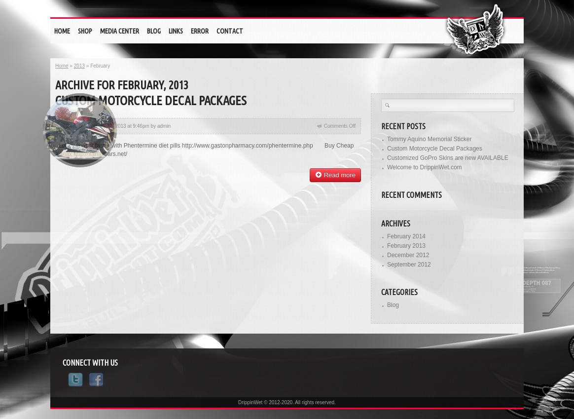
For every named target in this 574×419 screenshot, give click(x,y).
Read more (335, 175)
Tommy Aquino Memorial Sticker (429, 139)
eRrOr (200, 31)
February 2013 (406, 245)
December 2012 (408, 255)
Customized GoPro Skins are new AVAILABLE (447, 157)
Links (176, 31)
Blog (154, 31)
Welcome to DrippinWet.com (424, 167)
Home (62, 31)
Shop (85, 31)
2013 (79, 66)
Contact (229, 31)
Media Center (119, 31)
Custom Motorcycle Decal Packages (151, 100)
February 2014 (406, 236)
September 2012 (409, 264)
